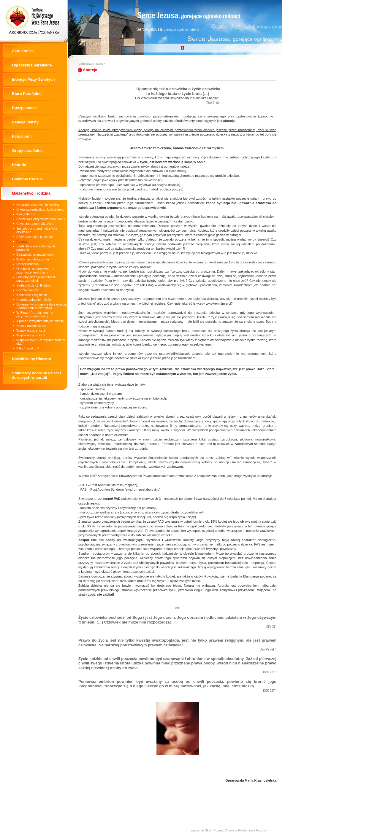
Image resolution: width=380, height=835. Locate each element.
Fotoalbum (21, 136)
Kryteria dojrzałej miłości (34, 299)
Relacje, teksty (25, 122)
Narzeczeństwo (27, 264)
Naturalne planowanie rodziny (37, 204)
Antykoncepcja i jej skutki (34, 236)
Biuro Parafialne (27, 93)
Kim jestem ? (25, 214)
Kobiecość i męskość (31, 295)
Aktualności (23, 51)
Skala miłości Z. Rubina (33, 285)
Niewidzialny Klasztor (31, 359)
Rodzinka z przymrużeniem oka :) (40, 219)
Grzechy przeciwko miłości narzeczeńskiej (35, 278)
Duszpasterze (24, 108)
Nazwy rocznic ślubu (31, 325)
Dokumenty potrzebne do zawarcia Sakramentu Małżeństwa (41, 306)
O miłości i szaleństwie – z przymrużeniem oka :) (35, 270)
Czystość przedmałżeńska (35, 223)
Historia (19, 165)
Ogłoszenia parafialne (32, 65)
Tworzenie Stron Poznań (206, 830)
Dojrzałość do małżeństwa (35, 254)
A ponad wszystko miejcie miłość (40, 321)
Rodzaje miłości (27, 290)
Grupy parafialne (27, 150)
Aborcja (21, 241)
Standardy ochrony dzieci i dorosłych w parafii (36, 375)
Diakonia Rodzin (27, 179)
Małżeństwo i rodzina (31, 193)
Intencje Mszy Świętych (33, 79)
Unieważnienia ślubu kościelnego (40, 209)
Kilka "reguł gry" (27, 348)
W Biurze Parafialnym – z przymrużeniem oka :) (34, 314)
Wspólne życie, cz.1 (30, 330)
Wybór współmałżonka (32, 259)
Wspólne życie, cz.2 (30, 335)
